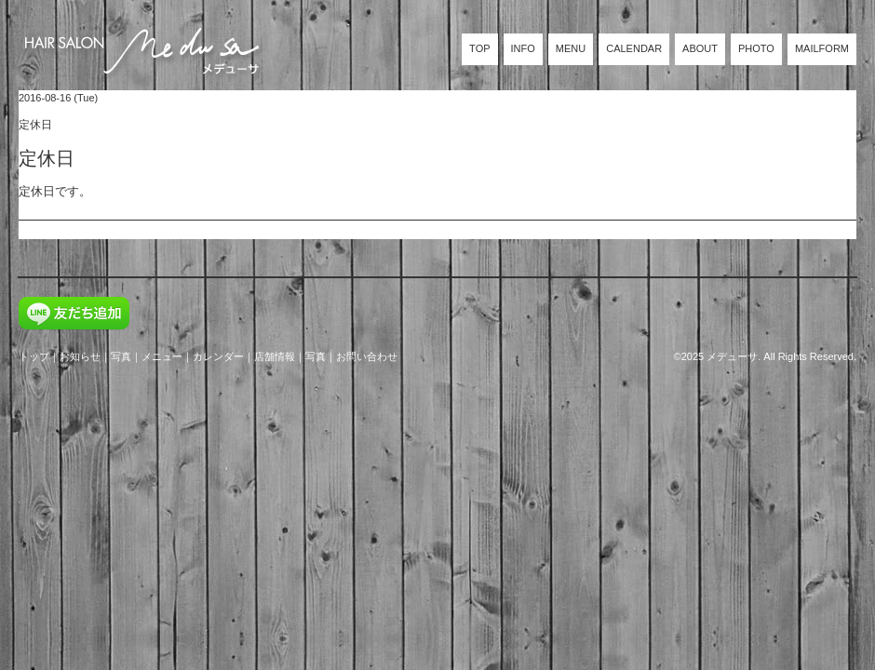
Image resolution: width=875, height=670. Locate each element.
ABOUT (700, 48)
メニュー (161, 356)
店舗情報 (274, 356)
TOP (479, 48)
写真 (121, 356)
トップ (34, 356)
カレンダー (218, 356)
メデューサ (732, 356)
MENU (571, 48)
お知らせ (80, 356)
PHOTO (756, 48)
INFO (523, 48)
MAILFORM (822, 48)
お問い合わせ (366, 356)
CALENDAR (634, 48)
